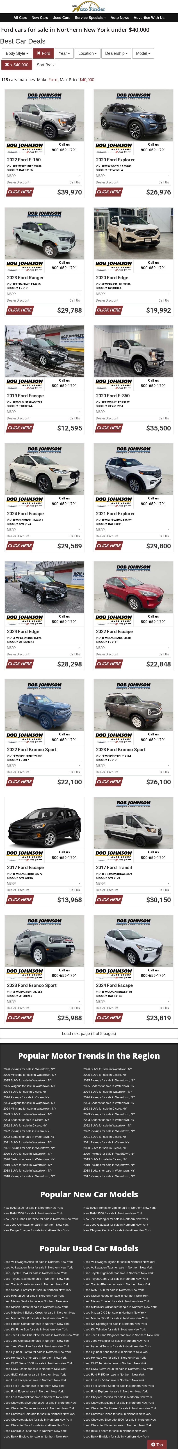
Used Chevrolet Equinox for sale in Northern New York (118, 1402)
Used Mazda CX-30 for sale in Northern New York (115, 1318)
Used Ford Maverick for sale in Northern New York (35, 1397)
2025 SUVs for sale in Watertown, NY (27, 1080)
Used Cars (61, 18)
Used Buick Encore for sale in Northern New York (115, 1431)
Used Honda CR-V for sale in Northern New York (34, 1357)
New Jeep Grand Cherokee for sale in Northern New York (40, 1219)
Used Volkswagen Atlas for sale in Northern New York (38, 1262)
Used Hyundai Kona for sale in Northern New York (115, 1352)
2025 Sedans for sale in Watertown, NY (109, 1086)
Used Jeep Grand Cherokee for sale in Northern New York (41, 1335)
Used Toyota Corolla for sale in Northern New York (36, 1284)
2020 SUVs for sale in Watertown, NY (27, 1153)
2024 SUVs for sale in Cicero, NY (25, 1091)
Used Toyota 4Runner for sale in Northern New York (117, 1284)
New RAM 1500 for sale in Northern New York (33, 1207)
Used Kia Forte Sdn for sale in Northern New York (35, 1329)
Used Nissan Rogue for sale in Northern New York (115, 1295)
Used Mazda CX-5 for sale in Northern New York (114, 1312)
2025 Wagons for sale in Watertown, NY (29, 1086)
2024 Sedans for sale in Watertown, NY (109, 1103)
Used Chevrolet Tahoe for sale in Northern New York (117, 1414)
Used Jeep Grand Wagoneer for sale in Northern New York (121, 1335)
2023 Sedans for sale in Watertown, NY (109, 1120)
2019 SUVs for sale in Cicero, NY (105, 1159)
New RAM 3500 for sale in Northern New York (113, 1213)
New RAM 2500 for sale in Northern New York (33, 1213)
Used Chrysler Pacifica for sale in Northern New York (117, 1397)
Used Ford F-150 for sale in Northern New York (113, 1374)
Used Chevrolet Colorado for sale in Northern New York (39, 1414)
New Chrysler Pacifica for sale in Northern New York (117, 1230)
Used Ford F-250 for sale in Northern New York (33, 1385)
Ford (43, 53)
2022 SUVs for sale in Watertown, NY (107, 1125)
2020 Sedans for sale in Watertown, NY (29, 1159)
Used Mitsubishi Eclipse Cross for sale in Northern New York (39, 1313)
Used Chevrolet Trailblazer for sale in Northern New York (120, 1408)
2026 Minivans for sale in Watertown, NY (29, 1074)
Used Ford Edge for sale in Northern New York (33, 1391)
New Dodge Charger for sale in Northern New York (36, 1230)
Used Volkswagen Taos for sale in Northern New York (118, 1267)
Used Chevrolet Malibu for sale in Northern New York (37, 1419)
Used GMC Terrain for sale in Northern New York (114, 1363)
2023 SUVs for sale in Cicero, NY (105, 1108)
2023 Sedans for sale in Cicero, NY (26, 1120)
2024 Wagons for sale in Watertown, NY (29, 1103)
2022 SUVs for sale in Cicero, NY (25, 1125)
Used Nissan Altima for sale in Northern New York (35, 1307)
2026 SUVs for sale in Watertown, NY (107, 1069)
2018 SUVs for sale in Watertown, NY (27, 1170)
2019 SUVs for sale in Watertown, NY (27, 1165)
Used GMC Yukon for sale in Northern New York (34, 1374)
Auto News (120, 18)
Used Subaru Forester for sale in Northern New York (37, 1290)
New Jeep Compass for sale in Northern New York (35, 1224)
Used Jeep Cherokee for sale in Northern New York (36, 1346)
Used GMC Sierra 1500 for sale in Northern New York (38, 1363)
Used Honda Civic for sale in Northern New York (114, 1357)
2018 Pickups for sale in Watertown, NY (29, 1176)
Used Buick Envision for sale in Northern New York (116, 1436)
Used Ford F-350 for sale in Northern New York (113, 1380)
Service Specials (90, 18)
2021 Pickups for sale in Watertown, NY (29, 1148)
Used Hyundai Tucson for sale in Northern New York (117, 1346)
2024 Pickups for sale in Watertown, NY (109, 1097)
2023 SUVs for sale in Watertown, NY (27, 1114)
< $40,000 (16, 64)
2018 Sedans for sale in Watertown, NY (109, 1170)
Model (143, 53)
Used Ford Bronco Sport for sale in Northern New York (118, 1385)
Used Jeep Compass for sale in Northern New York (36, 1340)
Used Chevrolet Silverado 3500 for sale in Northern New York (119, 1420)
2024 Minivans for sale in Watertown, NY (29, 1108)
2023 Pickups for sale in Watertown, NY (109, 1114)
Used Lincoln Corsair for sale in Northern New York (36, 1323)
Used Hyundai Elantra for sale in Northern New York (37, 1352)
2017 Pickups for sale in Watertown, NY (109, 1176)
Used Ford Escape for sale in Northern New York (34, 1380)
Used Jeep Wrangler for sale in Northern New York (116, 1340)
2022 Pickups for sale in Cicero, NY (26, 1131)
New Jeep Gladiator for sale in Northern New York (115, 1224)
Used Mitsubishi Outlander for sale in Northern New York (120, 1307)
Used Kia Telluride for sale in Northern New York (114, 1329)
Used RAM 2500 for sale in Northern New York (33, 1295)
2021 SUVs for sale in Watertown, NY (27, 1142)
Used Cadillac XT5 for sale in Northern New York (34, 1431)
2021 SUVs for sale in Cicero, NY (105, 1136)
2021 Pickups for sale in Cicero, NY (106, 1142)
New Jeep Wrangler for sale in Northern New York (115, 1219)
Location (87, 53)
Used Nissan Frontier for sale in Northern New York (116, 1301)
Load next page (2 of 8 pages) (89, 1033)
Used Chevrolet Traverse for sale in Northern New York (39, 1408)
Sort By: (45, 65)
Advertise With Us (149, 18)
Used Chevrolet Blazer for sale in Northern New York (117, 1425)
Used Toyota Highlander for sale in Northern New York (118, 1273)
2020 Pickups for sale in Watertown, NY (109, 1153)
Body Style (17, 53)
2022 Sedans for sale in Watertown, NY (29, 1136)
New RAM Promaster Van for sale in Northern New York (119, 1207)
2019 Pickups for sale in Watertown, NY (109, 1165)
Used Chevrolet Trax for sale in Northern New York (36, 1425)
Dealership (116, 53)
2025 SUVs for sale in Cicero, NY (105, 1074)
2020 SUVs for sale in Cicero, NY (105, 1148)
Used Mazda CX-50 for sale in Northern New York (35, 1318)
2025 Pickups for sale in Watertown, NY (109, 1080)
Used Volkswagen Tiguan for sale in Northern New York (119, 1262)
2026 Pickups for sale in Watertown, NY (29, 1069)
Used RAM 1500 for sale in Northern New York (113, 1290)
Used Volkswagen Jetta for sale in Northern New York (38, 1267)
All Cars (20, 18)
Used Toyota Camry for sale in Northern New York (115, 1278)
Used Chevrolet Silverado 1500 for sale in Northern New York (39, 1403)
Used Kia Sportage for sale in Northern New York (115, 1323)
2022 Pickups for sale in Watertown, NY (109, 1131)
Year (64, 53)
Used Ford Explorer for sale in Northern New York (115, 1391)
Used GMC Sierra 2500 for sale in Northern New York (118, 1369)
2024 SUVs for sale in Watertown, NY (107, 1091)
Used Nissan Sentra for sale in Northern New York (35, 1301)
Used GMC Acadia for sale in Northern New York (34, 1369)
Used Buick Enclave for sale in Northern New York (35, 1436)
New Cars (40, 18)
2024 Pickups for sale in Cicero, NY (26, 1097)
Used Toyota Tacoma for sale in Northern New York (36, 1278)
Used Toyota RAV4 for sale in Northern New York (35, 1273)
